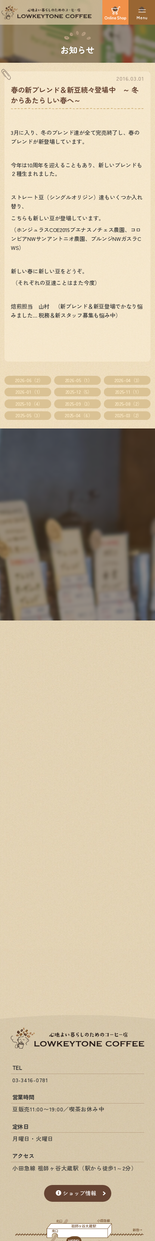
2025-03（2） (128, 415)
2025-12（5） (78, 391)
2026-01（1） (29, 391)
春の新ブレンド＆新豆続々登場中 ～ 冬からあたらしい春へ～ (74, 94)
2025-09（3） (79, 403)
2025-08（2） (128, 403)
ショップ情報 (76, 1193)
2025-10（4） (29, 403)
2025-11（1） (128, 391)
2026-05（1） (79, 380)
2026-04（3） (128, 380)
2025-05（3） (29, 415)
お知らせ (77, 49)
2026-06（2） (29, 380)
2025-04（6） (79, 415)
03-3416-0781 (30, 1080)
